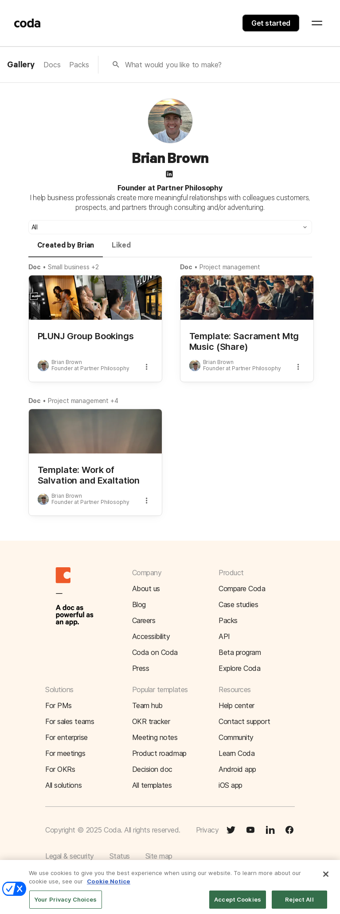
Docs (51, 64)
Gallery (21, 65)
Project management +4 (83, 400)
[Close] (326, 880)
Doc (34, 267)
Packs (79, 64)
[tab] (65, 249)
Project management (229, 267)
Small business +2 (73, 267)
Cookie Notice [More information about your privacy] (108, 887)
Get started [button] (270, 23)
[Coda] (27, 23)
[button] (170, 227)
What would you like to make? (173, 64)
